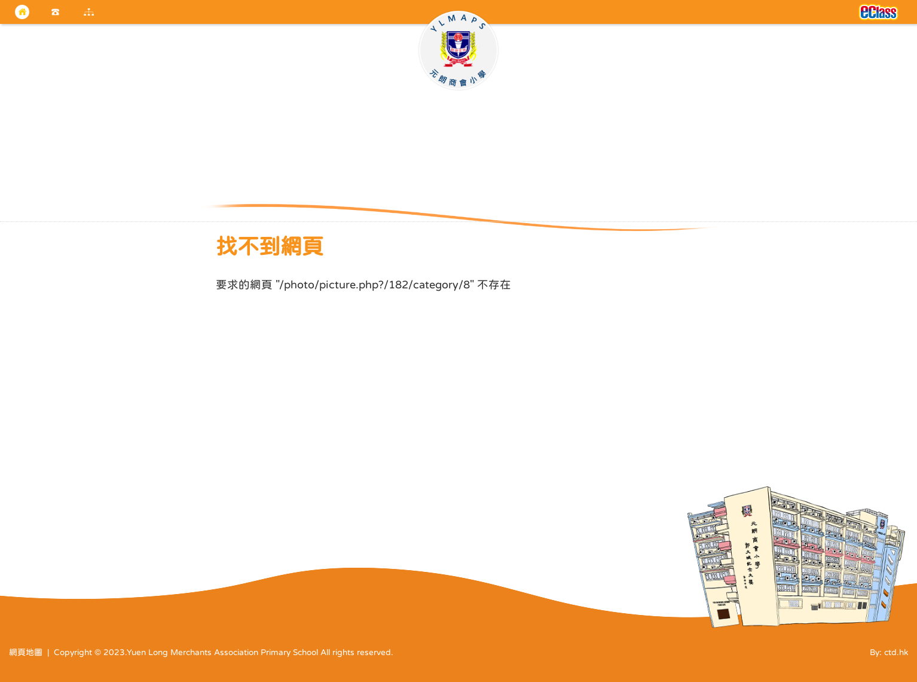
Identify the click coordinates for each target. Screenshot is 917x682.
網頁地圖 (25, 652)
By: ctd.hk (889, 652)
